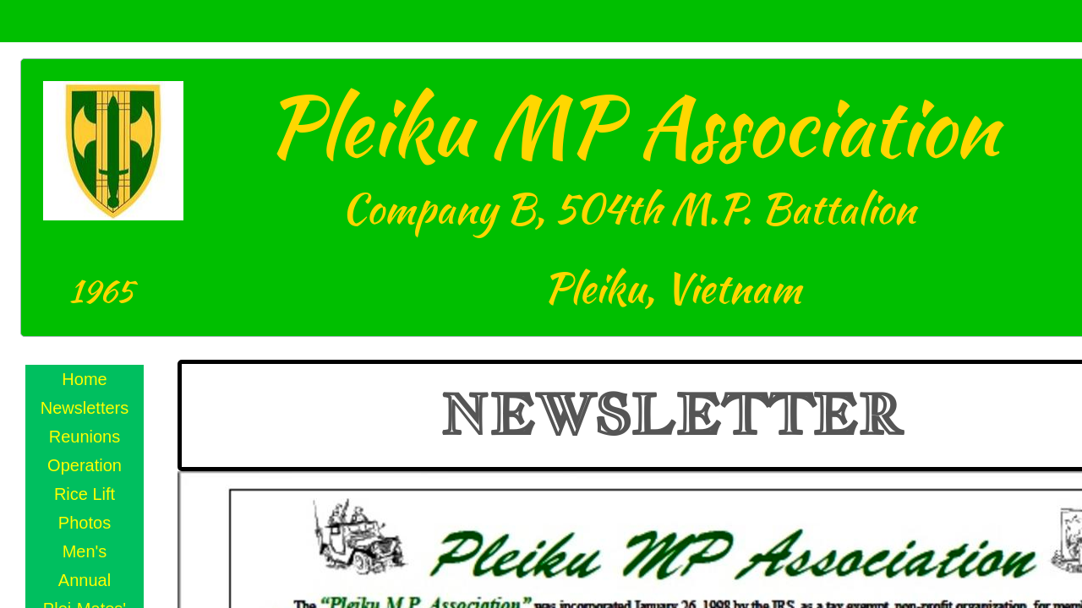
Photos (84, 522)
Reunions (85, 436)
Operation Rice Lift (84, 479)
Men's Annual (84, 565)
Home (84, 379)
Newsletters (84, 408)
